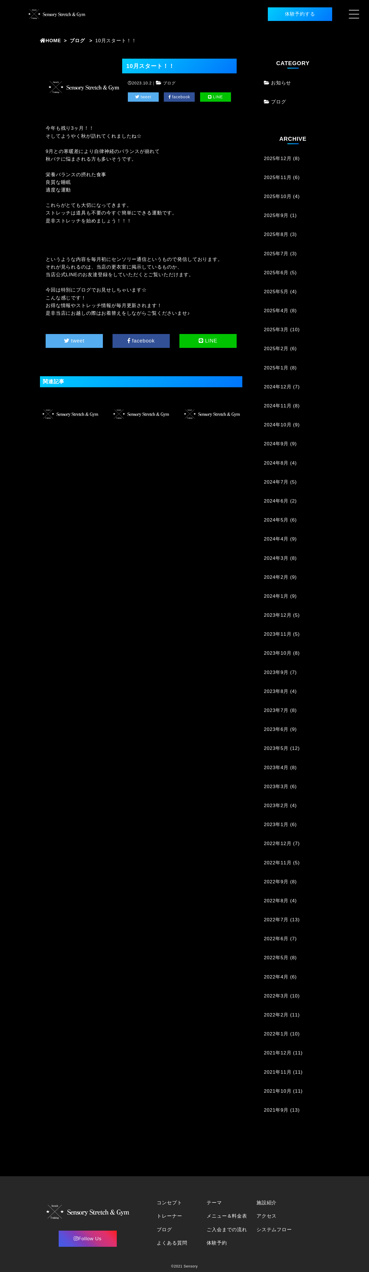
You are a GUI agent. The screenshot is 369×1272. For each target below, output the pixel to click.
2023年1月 (276, 824)
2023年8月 (276, 691)
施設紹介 (266, 1202)
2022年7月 (276, 919)
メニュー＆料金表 (227, 1216)
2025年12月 (278, 158)
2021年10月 (278, 1091)
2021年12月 (278, 1053)
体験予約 (217, 1243)
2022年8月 (276, 900)
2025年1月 (276, 368)
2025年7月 (276, 253)
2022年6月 (276, 938)
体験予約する (300, 14)
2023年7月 (276, 710)
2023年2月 (276, 805)
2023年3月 (276, 786)
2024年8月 (276, 463)
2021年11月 (278, 1072)
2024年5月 (276, 520)
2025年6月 (276, 272)
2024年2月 (276, 577)
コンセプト (169, 1202)
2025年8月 (276, 234)
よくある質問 (172, 1243)
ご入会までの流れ (227, 1229)
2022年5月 (276, 957)
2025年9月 (276, 215)
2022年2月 (276, 1015)
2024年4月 (276, 539)
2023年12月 (278, 615)
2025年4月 (276, 310)
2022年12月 (278, 843)
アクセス (266, 1216)
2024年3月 (276, 558)
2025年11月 (278, 177)
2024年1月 (276, 596)
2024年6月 (276, 501)
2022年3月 (276, 996)
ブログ (77, 40)
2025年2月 (276, 348)
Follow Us (87, 1238)
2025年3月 (276, 329)
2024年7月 (276, 482)
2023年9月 (276, 672)
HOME (50, 40)
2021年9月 (276, 1110)
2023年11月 (278, 634)
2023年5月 (276, 748)
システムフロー (274, 1229)
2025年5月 (276, 291)
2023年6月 (276, 729)
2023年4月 (276, 767)
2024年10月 (278, 424)
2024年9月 (276, 443)
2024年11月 (278, 406)
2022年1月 (276, 1034)
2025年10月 (278, 196)
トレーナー (169, 1216)
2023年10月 (278, 653)
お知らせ (281, 83)
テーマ (214, 1202)
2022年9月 (276, 881)
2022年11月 (278, 862)
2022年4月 (276, 977)
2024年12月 (278, 387)
